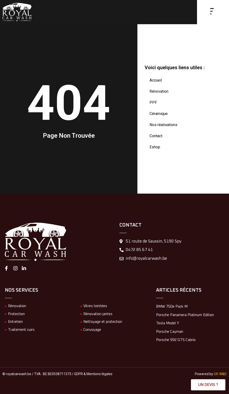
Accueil (156, 80)
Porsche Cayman (169, 331)
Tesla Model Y (167, 323)
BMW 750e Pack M (172, 306)
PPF (153, 102)
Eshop (155, 147)
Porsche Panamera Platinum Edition (185, 315)
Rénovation (159, 91)
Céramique (159, 113)
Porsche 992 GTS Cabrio (176, 340)
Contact (156, 136)
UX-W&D (220, 374)
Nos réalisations (163, 124)
